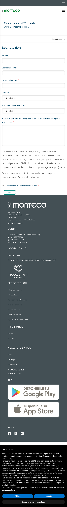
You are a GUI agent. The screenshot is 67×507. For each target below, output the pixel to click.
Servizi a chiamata (15, 305)
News (10, 355)
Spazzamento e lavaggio (17, 300)
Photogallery (13, 360)
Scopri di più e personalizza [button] (33, 502)
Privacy (11, 334)
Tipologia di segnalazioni (13, 106)
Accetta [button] (49, 496)
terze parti (40, 461)
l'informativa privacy (29, 152)
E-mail (5, 55)
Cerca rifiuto (13, 295)
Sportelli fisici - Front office (18, 320)
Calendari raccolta (15, 290)
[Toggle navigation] (62, 3)
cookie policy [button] (7, 459)
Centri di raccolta (14, 310)
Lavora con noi (14, 255)
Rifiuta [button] (18, 496)
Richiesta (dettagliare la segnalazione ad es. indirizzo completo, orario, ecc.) (31, 120)
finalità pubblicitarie (36, 471)
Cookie (11, 339)
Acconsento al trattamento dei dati (21, 186)
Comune (5, 93)
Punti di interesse (14, 315)
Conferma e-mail (9, 68)
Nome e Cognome (10, 80)
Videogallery (13, 365)
